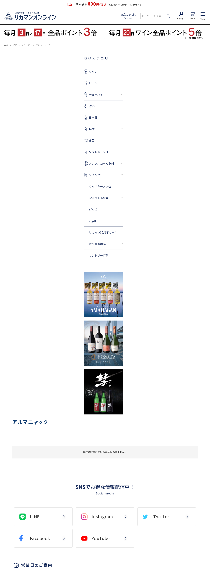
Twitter (161, 516)
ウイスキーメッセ (83, 186)
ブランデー (26, 45)
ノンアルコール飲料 (84, 163)
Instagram (102, 516)
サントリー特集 (82, 255)
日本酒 (76, 117)
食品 (75, 140)
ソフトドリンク (82, 152)
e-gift (75, 221)
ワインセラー (80, 175)
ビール (76, 83)
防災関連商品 (80, 244)
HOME (6, 45)
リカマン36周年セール (86, 232)
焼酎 (75, 129)
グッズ (76, 209)
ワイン (76, 71)
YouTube (101, 538)
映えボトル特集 (82, 198)
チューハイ (79, 94)
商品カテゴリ (128, 16)
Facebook (40, 538)
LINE (35, 516)
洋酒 (15, 45)
